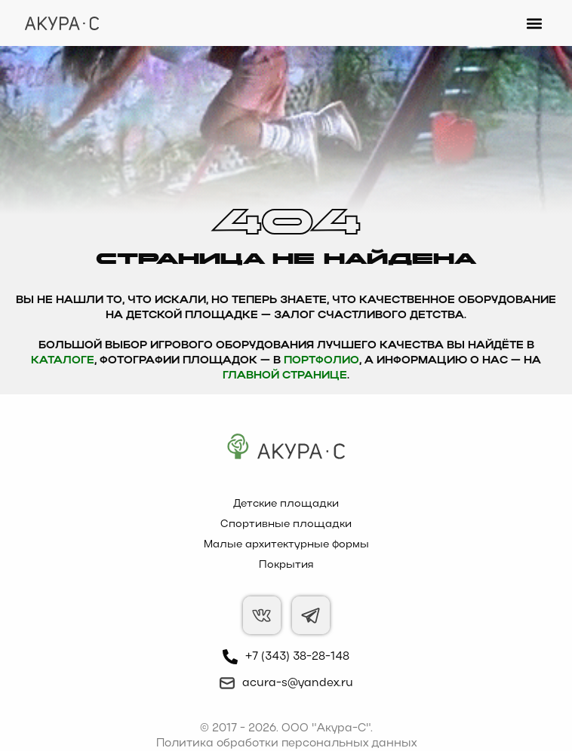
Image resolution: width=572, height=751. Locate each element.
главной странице (285, 376)
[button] (534, 23)
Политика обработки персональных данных (286, 743)
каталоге (62, 360)
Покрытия (286, 565)
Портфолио (321, 360)
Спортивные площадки (286, 524)
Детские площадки (286, 504)
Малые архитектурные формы (286, 544)
